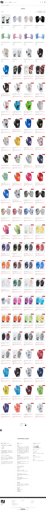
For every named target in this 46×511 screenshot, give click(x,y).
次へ (25, 425)
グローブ (4, 5)
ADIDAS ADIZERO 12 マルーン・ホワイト (17, 271)
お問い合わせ (32, 502)
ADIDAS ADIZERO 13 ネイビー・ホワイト (40, 165)
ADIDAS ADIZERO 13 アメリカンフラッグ (40, 147)
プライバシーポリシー (14, 505)
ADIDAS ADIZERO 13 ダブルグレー (28, 165)
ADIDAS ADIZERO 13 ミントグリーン (5, 183)
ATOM (23, 500)
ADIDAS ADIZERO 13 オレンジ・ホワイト (17, 183)
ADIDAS (8, 5)
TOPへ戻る (23, 497)
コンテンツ (15, 2)
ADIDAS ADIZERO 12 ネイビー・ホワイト (29, 271)
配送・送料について (14, 500)
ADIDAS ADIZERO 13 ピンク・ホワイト (28, 183)
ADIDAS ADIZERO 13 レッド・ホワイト (40, 183)
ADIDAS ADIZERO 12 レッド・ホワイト (40, 253)
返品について (13, 501)
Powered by (23, 509)
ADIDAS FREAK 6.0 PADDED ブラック (16, 129)
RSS (21, 500)
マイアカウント (32, 500)
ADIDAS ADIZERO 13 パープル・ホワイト (29, 147)
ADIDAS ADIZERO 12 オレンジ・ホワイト (6, 271)
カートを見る (32, 501)
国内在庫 (10, 2)
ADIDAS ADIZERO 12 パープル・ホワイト (6, 253)
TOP (1, 5)
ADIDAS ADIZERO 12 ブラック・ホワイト (29, 253)
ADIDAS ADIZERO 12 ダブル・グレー (5, 289)
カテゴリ (6, 2)
